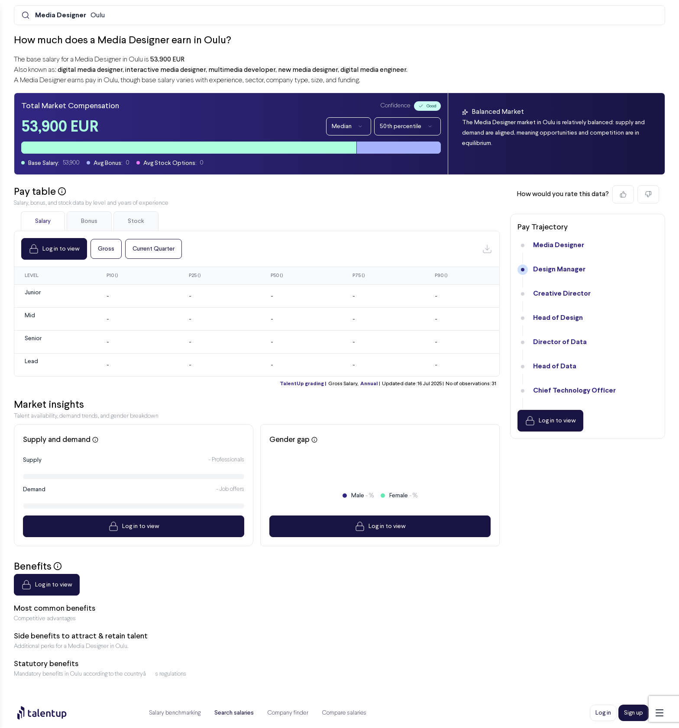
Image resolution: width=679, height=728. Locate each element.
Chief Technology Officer (574, 390)
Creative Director (562, 293)
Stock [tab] (136, 221)
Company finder (288, 713)
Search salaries (234, 713)
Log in (603, 713)
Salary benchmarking (174, 713)
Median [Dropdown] (348, 126)
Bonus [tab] (89, 221)
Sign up (633, 713)
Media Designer (558, 245)
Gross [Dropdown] (106, 249)
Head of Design (558, 318)
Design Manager (559, 269)
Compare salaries (344, 713)
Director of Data (560, 342)
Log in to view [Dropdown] (54, 249)
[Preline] (49, 713)
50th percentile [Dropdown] (407, 126)
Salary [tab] (43, 221)
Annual (369, 384)
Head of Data (554, 366)
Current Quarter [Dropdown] (154, 249)
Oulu (70, 15)
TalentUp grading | (303, 384)
